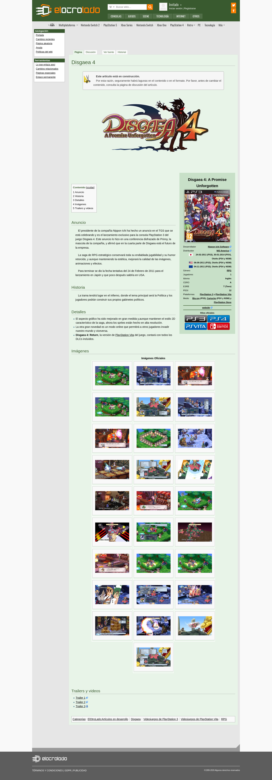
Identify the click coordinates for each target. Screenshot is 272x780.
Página (78, 52)
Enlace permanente (46, 77)
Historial (122, 52)
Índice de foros (51, 24)
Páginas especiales (45, 73)
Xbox (127, 25)
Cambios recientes (45, 39)
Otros (196, 16)
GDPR (68, 770)
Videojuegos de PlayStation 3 (160, 719)
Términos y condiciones (47, 770)
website (206, 307)
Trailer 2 (80, 702)
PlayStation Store (222, 302)
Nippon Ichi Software (218, 247)
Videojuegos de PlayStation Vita (199, 719)
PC (199, 25)
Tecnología (162, 16)
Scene (146, 16)
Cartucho (211, 298)
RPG (229, 270)
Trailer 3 (80, 706)
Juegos (132, 16)
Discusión (91, 52)
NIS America (222, 251)
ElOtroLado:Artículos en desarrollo (108, 719)
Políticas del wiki (44, 51)
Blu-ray (196, 298)
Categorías (79, 719)
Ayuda (39, 47)
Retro (190, 25)
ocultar (90, 187)
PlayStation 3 (206, 294)
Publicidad (80, 770)
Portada (40, 35)
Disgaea (136, 719)
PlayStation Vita (223, 294)
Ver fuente (109, 52)
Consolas (116, 16)
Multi (67, 25)
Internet (180, 16)
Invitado (175, 4)
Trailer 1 (80, 697)
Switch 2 (90, 25)
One (161, 25)
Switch (144, 25)
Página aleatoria (44, 43)
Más (221, 25)
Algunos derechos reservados (227, 770)
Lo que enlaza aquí (45, 64)
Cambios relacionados (47, 68)
